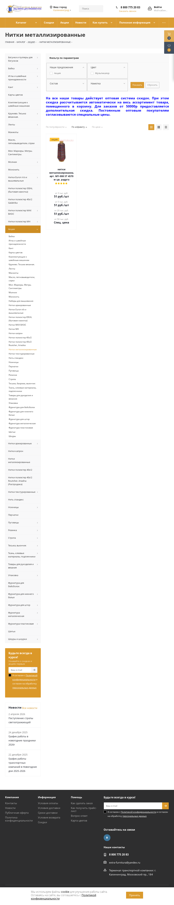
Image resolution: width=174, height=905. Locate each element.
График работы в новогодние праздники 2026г (22, 740)
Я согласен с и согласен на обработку (24, 681)
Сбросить (152, 84)
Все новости (29, 708)
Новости (10, 808)
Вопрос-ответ (79, 815)
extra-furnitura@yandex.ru (124, 862)
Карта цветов (79, 820)
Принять (134, 895)
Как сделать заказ (82, 803)
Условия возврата (49, 817)
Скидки (42, 822)
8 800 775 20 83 (130, 7)
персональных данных (24, 687)
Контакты (11, 803)
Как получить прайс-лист (84, 809)
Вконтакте (107, 837)
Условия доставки (49, 808)
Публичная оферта (17, 812)
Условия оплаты (48, 803)
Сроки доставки (48, 812)
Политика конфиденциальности (19, 819)
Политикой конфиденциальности (138, 811)
